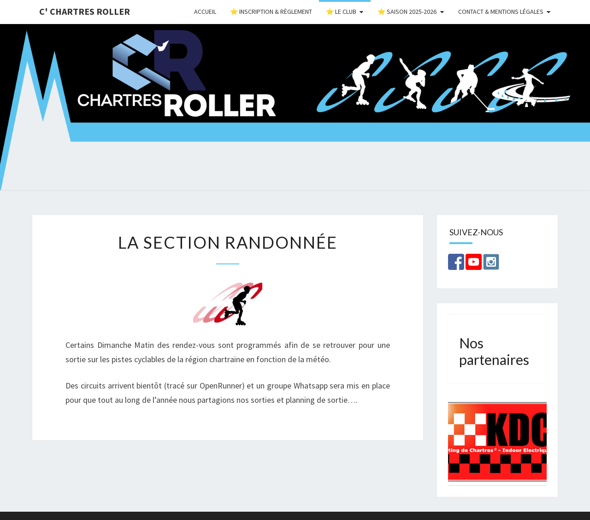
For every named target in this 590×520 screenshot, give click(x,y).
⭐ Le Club (341, 11)
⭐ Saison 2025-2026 (407, 11)
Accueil (205, 11)
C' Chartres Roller (84, 11)
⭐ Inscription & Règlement (271, 11)
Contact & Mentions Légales (500, 11)
